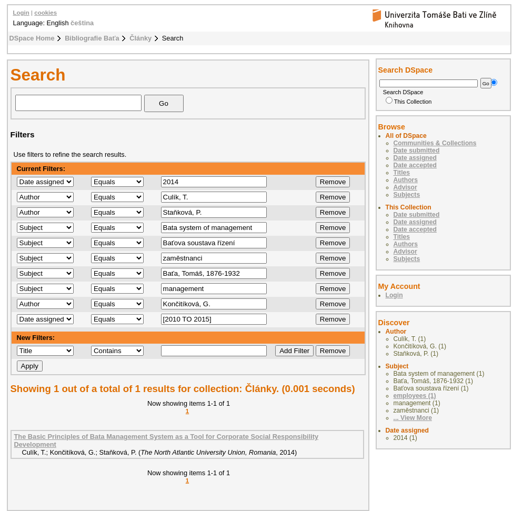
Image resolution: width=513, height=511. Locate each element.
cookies (45, 12)
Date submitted (417, 150)
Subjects (407, 194)
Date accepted (415, 165)
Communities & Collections (435, 143)
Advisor (405, 187)
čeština (82, 23)
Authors (406, 180)
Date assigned (415, 158)
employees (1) (415, 395)
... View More (413, 418)
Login (21, 12)
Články (140, 38)
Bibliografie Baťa (92, 38)
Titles (402, 172)
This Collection (409, 101)
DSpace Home (32, 38)
